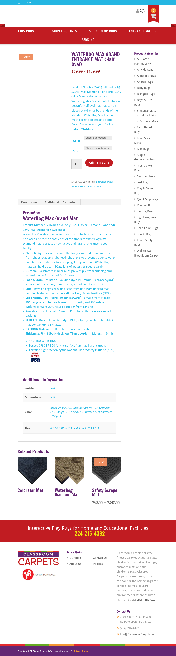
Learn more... (145, 600)
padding (142, 182)
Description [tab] (29, 202)
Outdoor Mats (95, 186)
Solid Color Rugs (103, 31)
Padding (88, 39)
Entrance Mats (141, 31)
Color (76, 141)
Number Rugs (146, 176)
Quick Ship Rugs (147, 199)
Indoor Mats (78, 186)
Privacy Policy (81, 651)
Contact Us (100, 558)
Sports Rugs (145, 234)
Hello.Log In (142, 11)
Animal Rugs (145, 82)
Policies (98, 564)
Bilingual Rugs (146, 94)
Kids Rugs (26, 31)
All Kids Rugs (145, 69)
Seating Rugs (145, 211)
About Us (75, 564)
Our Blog (75, 558)
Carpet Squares (64, 31)
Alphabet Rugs (146, 76)
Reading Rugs (146, 205)
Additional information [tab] (61, 202)
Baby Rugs (143, 88)
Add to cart (99, 162)
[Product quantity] (77, 164)
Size (75, 151)
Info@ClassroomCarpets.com (138, 634)
